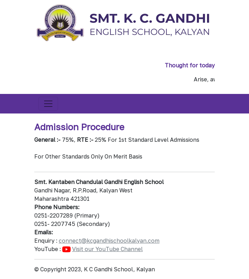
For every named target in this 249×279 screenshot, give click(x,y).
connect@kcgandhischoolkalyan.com (109, 240)
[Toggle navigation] (48, 104)
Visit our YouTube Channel (107, 248)
